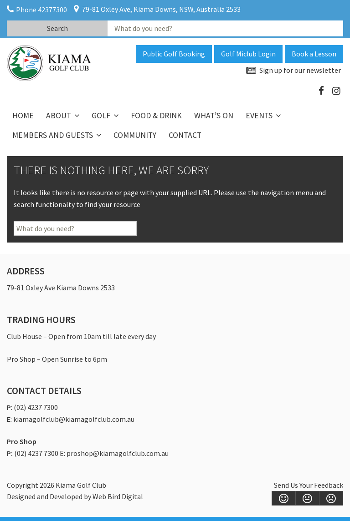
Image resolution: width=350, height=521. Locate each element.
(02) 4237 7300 (36, 407)
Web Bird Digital (118, 496)
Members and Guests (52, 135)
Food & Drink (156, 116)
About (58, 116)
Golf (101, 116)
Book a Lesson (314, 53)
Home (23, 116)
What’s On (213, 116)
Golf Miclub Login (248, 53)
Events (259, 116)
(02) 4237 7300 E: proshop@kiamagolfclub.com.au (91, 453)
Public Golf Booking (174, 53)
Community (134, 135)
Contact (185, 135)
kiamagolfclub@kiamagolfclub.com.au (73, 419)
